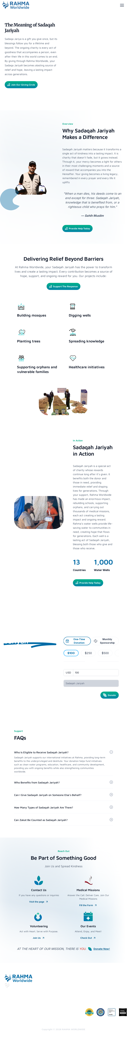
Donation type (70, 678)
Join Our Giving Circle (21, 84)
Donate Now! (99, 949)
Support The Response (63, 286)
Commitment (63, 1011)
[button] (63, 761)
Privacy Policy (63, 994)
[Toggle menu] (122, 5)
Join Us (39, 937)
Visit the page (38, 901)
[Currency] (68, 672)
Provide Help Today (77, 228)
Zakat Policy (62, 1017)
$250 (88, 653)
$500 (105, 653)
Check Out (88, 937)
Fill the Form (88, 905)
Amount (67, 667)
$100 (71, 653)
